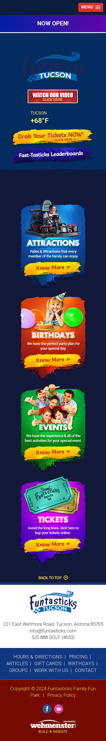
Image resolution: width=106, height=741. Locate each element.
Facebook (47, 709)
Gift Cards (48, 663)
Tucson (39, 113)
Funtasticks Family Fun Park (51, 69)
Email (59, 709)
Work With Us (51, 670)
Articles (17, 663)
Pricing (78, 657)
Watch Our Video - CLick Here (53, 97)
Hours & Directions (37, 657)
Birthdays (81, 663)
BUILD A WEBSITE (53, 731)
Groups (18, 670)
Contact (86, 670)
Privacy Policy (61, 695)
